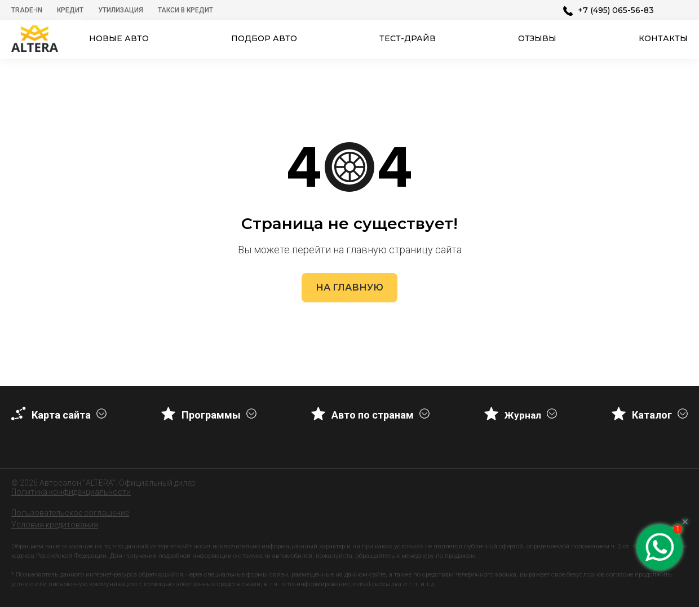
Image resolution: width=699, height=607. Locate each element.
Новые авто (119, 38)
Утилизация (120, 10)
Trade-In (26, 10)
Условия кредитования (54, 524)
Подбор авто (264, 38)
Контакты (663, 38)
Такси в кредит (185, 10)
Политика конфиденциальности (71, 491)
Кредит (70, 10)
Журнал (523, 415)
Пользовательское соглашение (70, 512)
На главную (349, 287)
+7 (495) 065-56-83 (616, 10)
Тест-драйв (407, 38)
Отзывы (537, 38)
